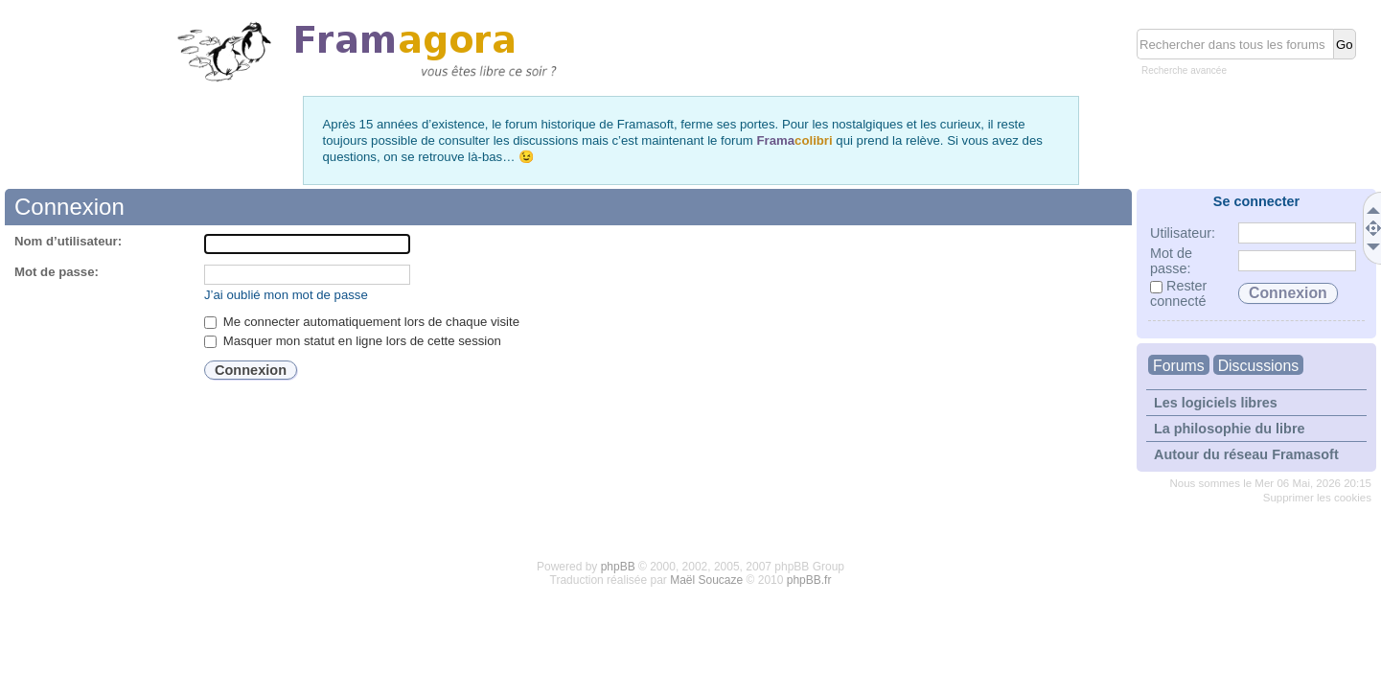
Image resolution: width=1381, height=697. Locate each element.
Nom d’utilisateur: (68, 241)
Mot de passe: (56, 272)
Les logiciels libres (1215, 402)
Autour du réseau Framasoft (1246, 454)
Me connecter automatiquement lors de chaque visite (361, 321)
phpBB (618, 566)
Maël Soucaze (706, 580)
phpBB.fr (809, 580)
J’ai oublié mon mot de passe (286, 295)
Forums (1179, 366)
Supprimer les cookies (1317, 497)
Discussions (1258, 366)
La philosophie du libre (1229, 428)
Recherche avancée (1184, 70)
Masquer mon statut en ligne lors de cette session (352, 341)
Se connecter (1256, 201)
